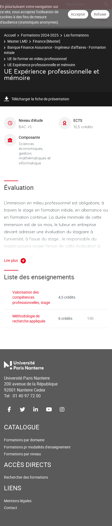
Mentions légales (17, 500)
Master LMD (17, 41)
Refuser (100, 14)
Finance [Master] (46, 41)
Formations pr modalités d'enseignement (37, 446)
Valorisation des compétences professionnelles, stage (31, 297)
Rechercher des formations (26, 477)
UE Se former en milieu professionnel (37, 58)
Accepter (78, 14)
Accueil (10, 35)
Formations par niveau (22, 453)
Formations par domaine (24, 439)
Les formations (76, 35)
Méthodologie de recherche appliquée (28, 318)
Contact (10, 507)
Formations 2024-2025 (40, 35)
